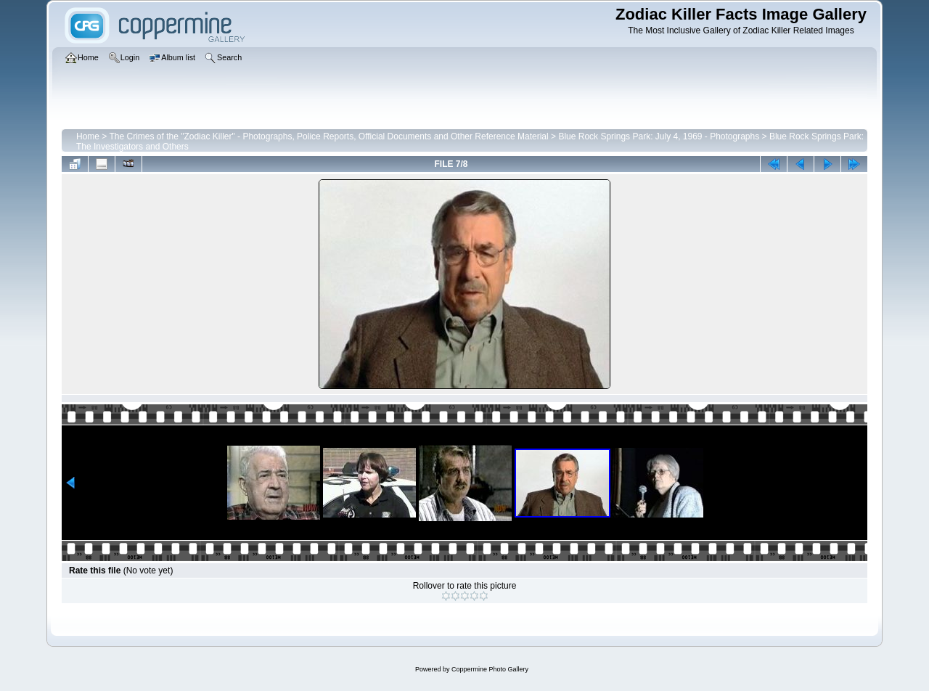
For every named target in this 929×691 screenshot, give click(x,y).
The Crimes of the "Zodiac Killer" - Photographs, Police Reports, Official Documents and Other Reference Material (328, 136)
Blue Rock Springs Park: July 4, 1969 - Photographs (658, 136)
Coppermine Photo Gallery (489, 669)
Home (87, 136)
